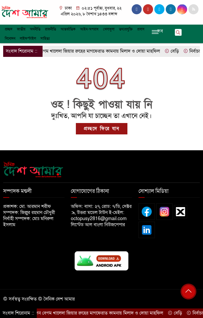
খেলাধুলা (108, 29)
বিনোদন (10, 38)
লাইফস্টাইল (28, 38)
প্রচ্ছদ (8, 29)
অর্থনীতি (35, 29)
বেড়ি (174, 51)
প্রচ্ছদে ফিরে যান (101, 129)
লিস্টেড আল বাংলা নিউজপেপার (100, 225)
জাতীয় (21, 29)
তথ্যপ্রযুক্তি (126, 29)
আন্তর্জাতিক (68, 29)
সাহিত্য (45, 38)
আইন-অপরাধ (89, 29)
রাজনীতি (50, 29)
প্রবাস (141, 29)
